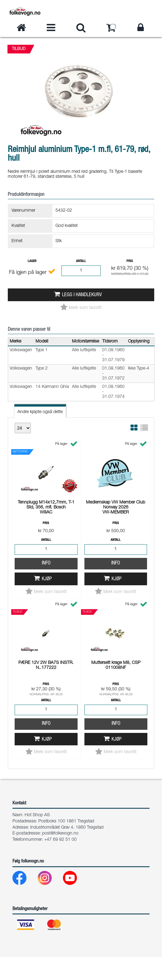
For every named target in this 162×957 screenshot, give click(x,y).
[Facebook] (24, 879)
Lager (32, 261)
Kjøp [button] (47, 498)
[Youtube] (75, 879)
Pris (129, 261)
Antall (81, 261)
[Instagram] (50, 879)
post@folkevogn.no (60, 833)
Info (46, 482)
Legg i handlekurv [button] (82, 295)
